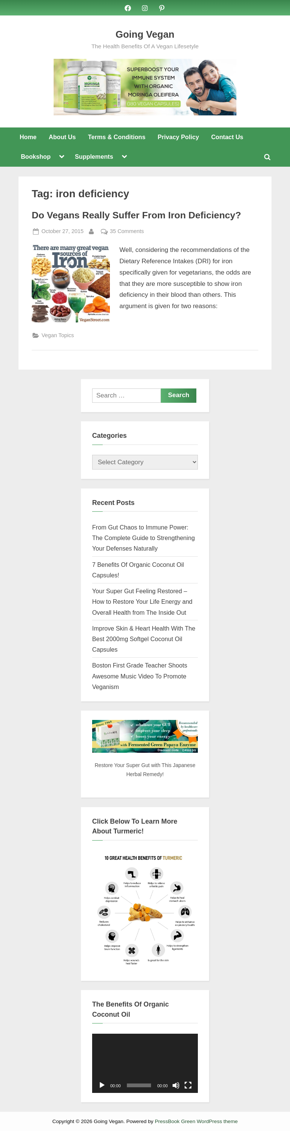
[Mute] (176, 1085)
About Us (62, 137)
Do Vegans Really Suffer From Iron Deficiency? (136, 215)
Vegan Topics (58, 335)
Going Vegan (145, 34)
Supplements (94, 156)
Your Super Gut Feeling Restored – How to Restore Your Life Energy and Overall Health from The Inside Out (142, 602)
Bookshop (36, 156)
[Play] (102, 1085)
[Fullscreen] (188, 1085)
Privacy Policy (178, 137)
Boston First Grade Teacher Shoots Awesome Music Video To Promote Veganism (139, 676)
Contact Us (227, 137)
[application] (145, 1063)
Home (28, 137)
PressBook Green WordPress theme (196, 1121)
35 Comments (127, 231)
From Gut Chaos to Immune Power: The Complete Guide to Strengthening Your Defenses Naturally (143, 538)
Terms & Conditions (116, 137)
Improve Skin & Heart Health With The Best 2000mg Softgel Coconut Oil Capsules (143, 639)
